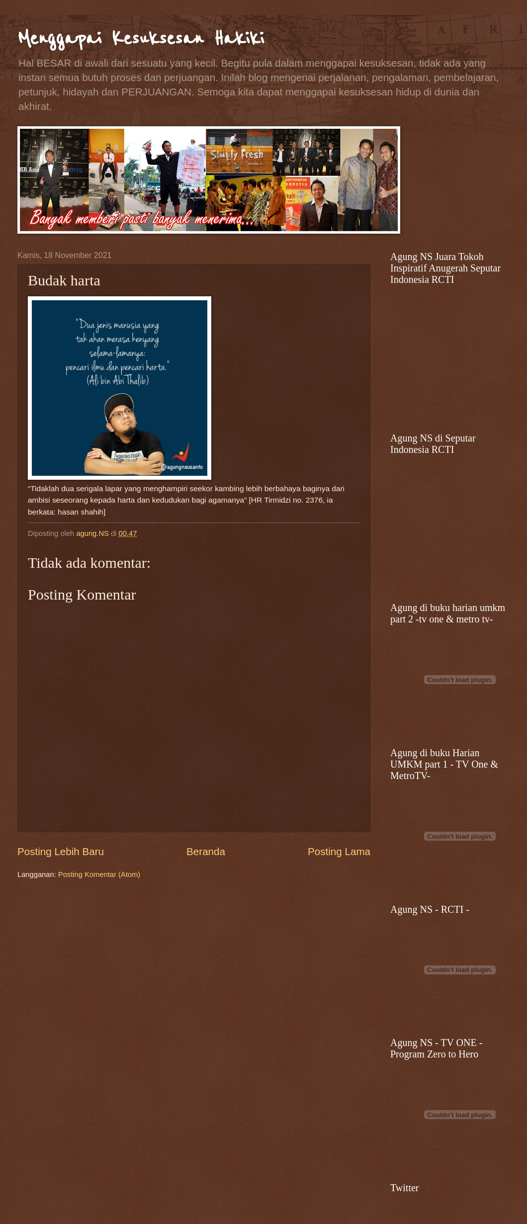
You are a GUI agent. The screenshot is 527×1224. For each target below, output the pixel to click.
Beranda (205, 851)
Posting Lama (339, 851)
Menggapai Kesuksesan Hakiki (140, 38)
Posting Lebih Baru (60, 851)
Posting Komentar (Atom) (99, 874)
